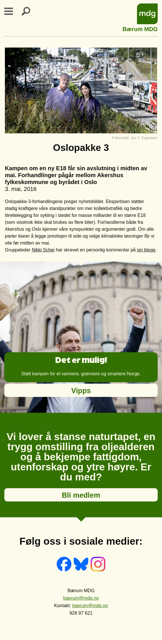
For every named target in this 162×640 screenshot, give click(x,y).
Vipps (81, 391)
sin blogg (146, 249)
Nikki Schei (43, 249)
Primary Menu (12, 11)
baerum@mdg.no (81, 598)
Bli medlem (81, 495)
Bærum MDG (140, 28)
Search (29, 11)
